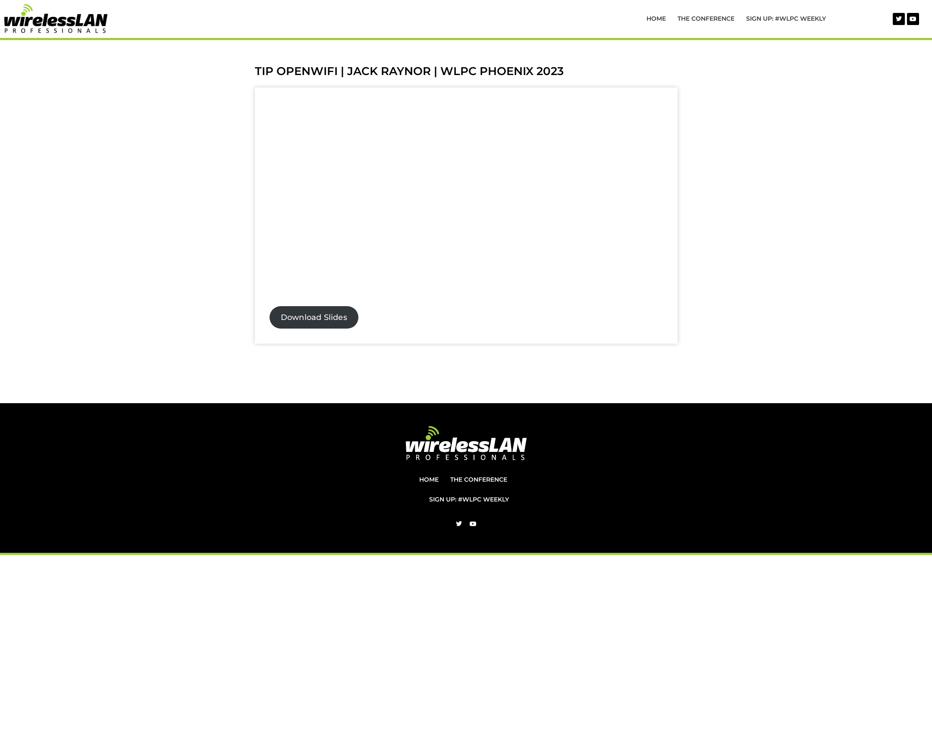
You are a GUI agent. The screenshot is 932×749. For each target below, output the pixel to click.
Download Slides (314, 317)
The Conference (706, 18)
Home (656, 18)
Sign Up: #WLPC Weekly (786, 18)
